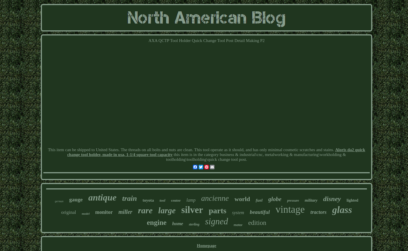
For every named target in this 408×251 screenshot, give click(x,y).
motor (238, 225)
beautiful (260, 212)
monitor (104, 212)
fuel (259, 200)
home (177, 223)
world (242, 199)
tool (162, 200)
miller (125, 212)
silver (192, 210)
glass (342, 209)
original (68, 212)
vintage (290, 209)
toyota (148, 200)
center (176, 200)
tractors (318, 212)
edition (257, 222)
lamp (191, 200)
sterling (194, 224)
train (129, 198)
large (167, 210)
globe (275, 199)
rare (145, 210)
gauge (76, 200)
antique (102, 197)
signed (216, 221)
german (59, 201)
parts (217, 210)
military (311, 200)
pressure (293, 201)
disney (332, 199)
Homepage (206, 245)
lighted (352, 200)
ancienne (215, 198)
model (86, 213)
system (238, 212)
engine (156, 222)
